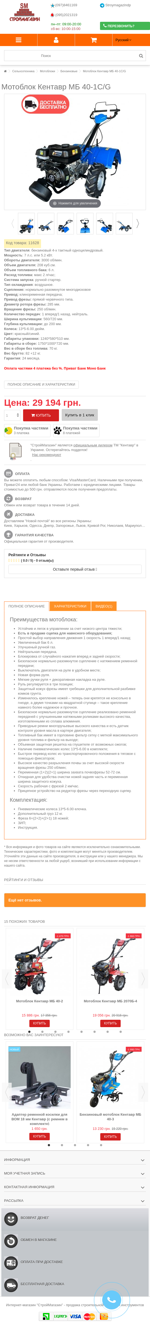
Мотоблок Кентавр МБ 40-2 (39, 1001)
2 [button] (42, 1032)
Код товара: (16, 243)
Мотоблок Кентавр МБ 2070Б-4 (110, 1001)
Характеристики (70, 606)
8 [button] (121, 1032)
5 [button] (81, 1032)
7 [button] (108, 1032)
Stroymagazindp (115, 5)
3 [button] (55, 1032)
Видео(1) (104, 606)
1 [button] (29, 1032)
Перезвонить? (119, 25)
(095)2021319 (63, 15)
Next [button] (137, 223)
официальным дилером (92, 445)
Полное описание (26, 606)
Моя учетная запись (24, 1173)
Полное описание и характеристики (41, 384)
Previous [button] (12, 223)
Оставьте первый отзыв (75, 569)
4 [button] (68, 1032)
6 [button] (94, 1032)
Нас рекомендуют (46, 455)
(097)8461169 (63, 5)
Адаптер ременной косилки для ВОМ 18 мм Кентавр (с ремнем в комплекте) (39, 1119)
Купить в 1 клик (79, 415)
